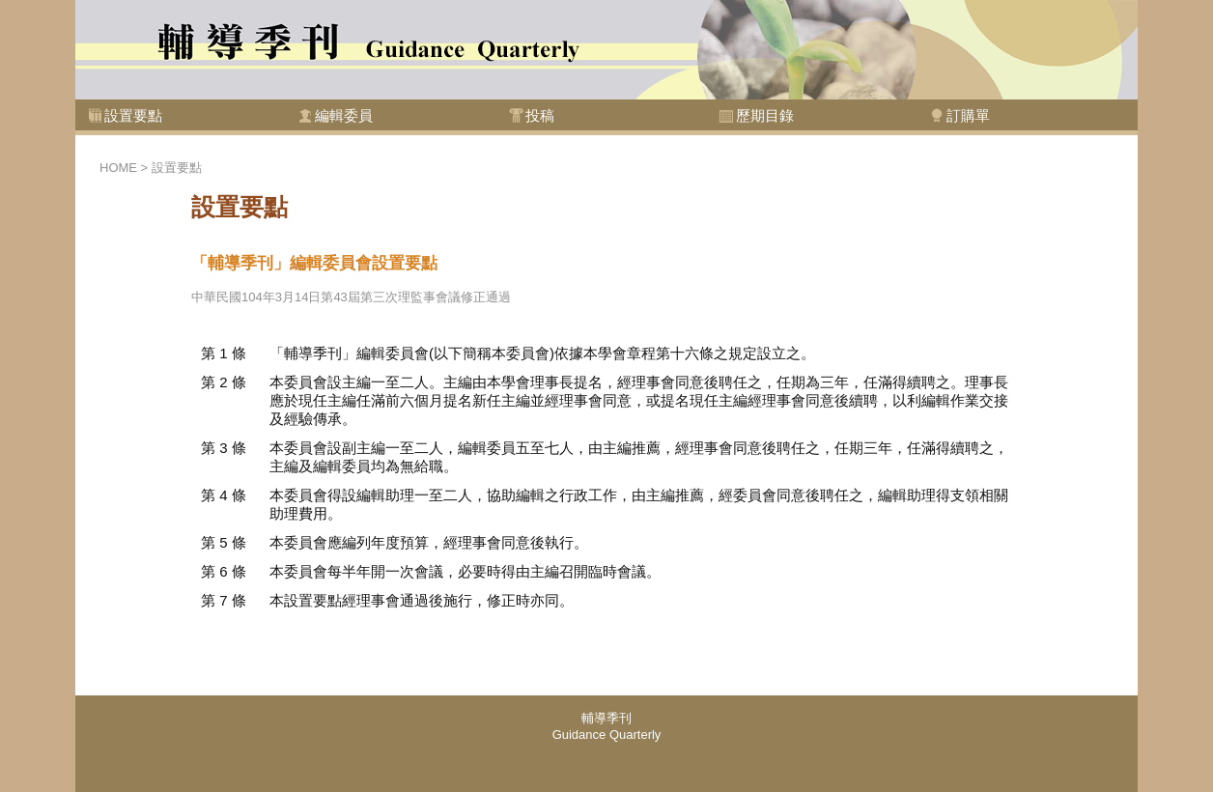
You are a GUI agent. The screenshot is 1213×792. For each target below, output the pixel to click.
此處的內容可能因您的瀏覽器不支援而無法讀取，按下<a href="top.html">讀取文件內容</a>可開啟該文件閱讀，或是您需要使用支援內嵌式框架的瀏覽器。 (606, 72)
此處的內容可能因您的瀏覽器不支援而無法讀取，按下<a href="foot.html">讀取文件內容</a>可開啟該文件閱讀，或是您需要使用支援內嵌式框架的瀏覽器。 (606, 743)
